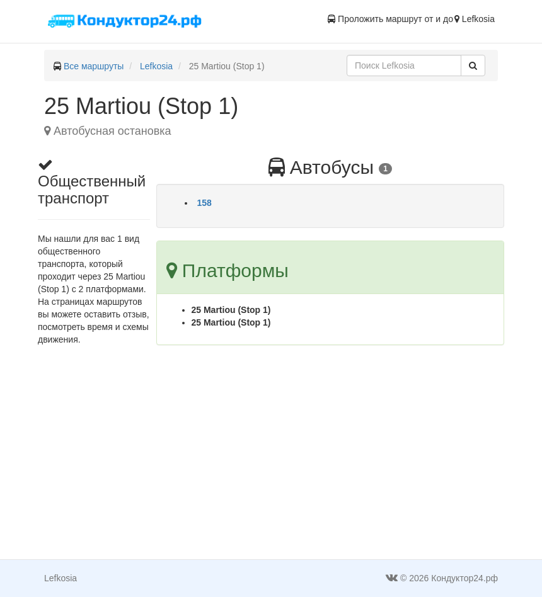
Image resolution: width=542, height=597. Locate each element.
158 (204, 203)
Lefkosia (156, 66)
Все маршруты (94, 66)
